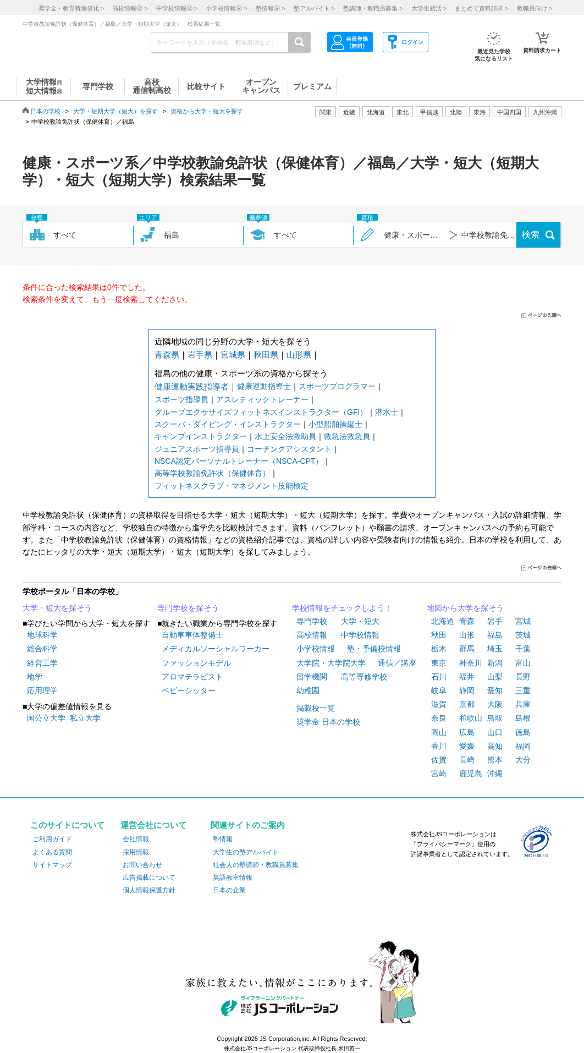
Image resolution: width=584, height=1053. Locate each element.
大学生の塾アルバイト (246, 852)
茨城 (523, 634)
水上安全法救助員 (285, 436)
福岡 (523, 746)
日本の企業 (229, 890)
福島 (495, 634)
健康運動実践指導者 (192, 386)
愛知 (495, 690)
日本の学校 (45, 111)
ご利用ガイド (52, 839)
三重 (523, 690)
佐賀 (439, 759)
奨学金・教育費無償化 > (71, 8)
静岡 (467, 690)
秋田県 (266, 354)
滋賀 (439, 704)
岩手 (495, 621)
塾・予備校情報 (374, 648)
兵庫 (523, 704)
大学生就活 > (429, 8)
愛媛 (467, 746)
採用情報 (136, 852)
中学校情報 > (176, 8)
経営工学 (42, 663)
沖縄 (495, 773)
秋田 (439, 634)
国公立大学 (46, 718)
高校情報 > (129, 8)
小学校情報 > (226, 8)
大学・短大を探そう (57, 608)
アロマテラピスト (192, 676)
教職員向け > (534, 8)
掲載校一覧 (315, 708)
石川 (439, 676)
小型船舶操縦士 (335, 424)
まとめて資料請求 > (481, 8)
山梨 (495, 676)
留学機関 (311, 676)
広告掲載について (149, 877)
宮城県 (233, 354)
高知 (495, 746)
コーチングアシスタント (289, 449)
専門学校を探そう (188, 608)
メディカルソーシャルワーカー (215, 648)
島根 (523, 718)
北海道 (376, 112)
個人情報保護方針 (149, 890)
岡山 (439, 732)
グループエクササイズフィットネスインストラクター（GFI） (261, 412)
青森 (467, 621)
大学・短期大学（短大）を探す (115, 111)
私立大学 (85, 718)
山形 (467, 634)
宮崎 (439, 773)
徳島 (523, 732)
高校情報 (311, 634)
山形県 (299, 354)
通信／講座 (397, 663)
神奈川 (470, 663)
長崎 (467, 759)
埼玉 (495, 648)
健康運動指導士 (264, 386)
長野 (523, 676)
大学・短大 (360, 621)
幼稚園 (307, 690)
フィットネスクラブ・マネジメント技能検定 (231, 485)
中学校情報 (360, 634)
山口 (495, 732)
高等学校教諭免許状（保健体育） (212, 473)
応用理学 (42, 690)
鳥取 (495, 718)
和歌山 (470, 718)
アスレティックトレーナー (262, 399)
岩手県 (200, 354)
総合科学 (42, 648)
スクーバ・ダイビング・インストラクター (228, 424)
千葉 (523, 648)
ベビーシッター (189, 690)
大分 (523, 759)
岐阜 (439, 690)
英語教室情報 (232, 877)
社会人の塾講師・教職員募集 (256, 865)
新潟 (495, 663)
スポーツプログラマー (337, 386)
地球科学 (42, 634)
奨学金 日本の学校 (328, 721)
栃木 (439, 648)
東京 (439, 663)
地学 (34, 676)
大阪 (495, 704)
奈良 (439, 718)
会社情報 (136, 839)
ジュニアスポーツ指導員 (197, 449)
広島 (467, 732)
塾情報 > (270, 8)
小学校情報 (315, 648)
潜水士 (386, 412)
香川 (439, 746)
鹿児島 (470, 773)
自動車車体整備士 (192, 634)
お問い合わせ (142, 865)
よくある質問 (52, 852)
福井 (467, 676)
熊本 (495, 759)
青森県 (167, 354)
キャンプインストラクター (201, 436)
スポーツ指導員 (181, 399)
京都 (467, 704)
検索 (530, 234)
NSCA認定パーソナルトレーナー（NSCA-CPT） (239, 461)
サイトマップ (52, 865)
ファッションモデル (196, 663)
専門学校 (311, 621)
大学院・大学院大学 (331, 663)
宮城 (523, 621)
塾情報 (223, 839)
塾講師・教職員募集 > (373, 8)
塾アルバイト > (314, 8)
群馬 (467, 648)
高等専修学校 (364, 676)
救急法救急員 (347, 436)
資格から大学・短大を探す (206, 111)
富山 (523, 663)
